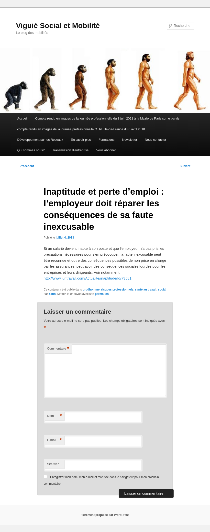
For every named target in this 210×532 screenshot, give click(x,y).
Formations (106, 139)
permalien (102, 294)
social (162, 289)
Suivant (187, 166)
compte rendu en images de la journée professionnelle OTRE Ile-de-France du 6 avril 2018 (81, 129)
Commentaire (58, 348)
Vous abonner (106, 150)
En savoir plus (81, 139)
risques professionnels (117, 289)
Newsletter (129, 139)
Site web (53, 464)
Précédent (25, 166)
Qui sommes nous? (30, 150)
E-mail (54, 440)
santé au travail (145, 289)
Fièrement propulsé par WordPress (105, 515)
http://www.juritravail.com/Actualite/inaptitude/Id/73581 (88, 278)
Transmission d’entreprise (70, 150)
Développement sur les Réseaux (40, 139)
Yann (52, 294)
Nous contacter (155, 139)
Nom (54, 416)
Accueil (22, 118)
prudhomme (91, 289)
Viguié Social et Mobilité (58, 25)
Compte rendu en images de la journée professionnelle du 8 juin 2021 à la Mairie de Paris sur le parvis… (109, 118)
